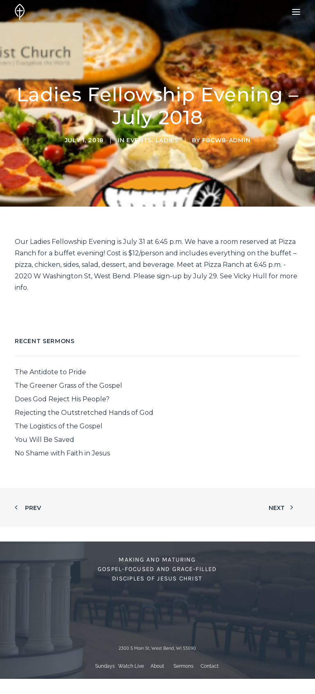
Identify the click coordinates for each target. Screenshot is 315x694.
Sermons (183, 666)
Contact (210, 666)
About (157, 666)
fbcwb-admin (226, 140)
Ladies (166, 140)
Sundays (105, 666)
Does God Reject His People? (62, 399)
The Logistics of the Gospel (59, 426)
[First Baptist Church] (20, 12)
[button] (296, 12)
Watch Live (131, 666)
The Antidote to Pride (50, 372)
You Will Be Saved (44, 440)
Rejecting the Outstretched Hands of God (84, 412)
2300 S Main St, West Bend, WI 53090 (157, 648)
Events (139, 140)
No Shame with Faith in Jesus (62, 453)
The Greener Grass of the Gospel (68, 385)
